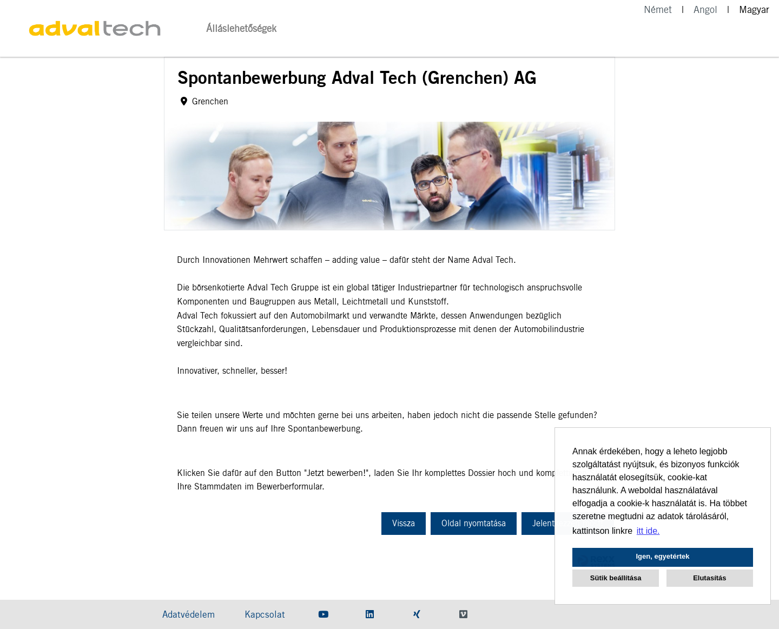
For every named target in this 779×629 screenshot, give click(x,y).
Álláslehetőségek (241, 28)
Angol (705, 9)
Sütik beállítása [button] (616, 578)
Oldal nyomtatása (473, 523)
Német (658, 9)
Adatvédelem (188, 614)
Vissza (403, 523)
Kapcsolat (265, 614)
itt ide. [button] (648, 530)
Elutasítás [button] (709, 578)
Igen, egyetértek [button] (663, 556)
